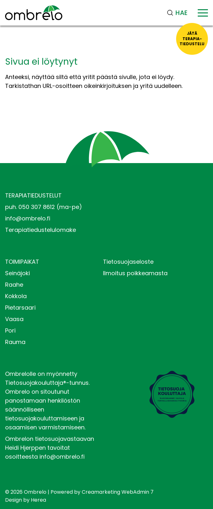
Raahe (14, 285)
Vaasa (14, 319)
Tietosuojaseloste (128, 262)
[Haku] (179, 13)
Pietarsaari (20, 308)
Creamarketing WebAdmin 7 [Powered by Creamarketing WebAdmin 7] (118, 492)
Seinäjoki (17, 273)
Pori (10, 330)
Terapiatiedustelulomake (40, 230)
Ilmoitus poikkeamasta (135, 273)
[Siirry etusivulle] (33, 12)
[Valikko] (203, 12)
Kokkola (16, 296)
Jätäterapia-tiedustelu (192, 39)
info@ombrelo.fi (27, 218)
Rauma (15, 342)
